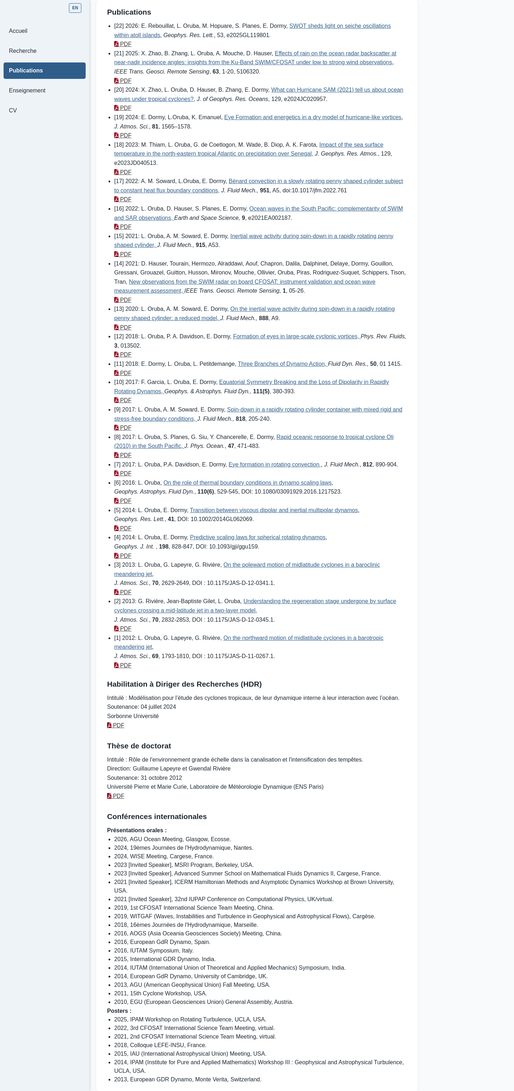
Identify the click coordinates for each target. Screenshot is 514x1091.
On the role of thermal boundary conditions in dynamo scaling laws (247, 483)
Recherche (22, 51)
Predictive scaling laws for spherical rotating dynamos (258, 537)
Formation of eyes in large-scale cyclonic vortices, (297, 336)
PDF (122, 44)
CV (13, 110)
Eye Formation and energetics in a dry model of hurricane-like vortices (312, 117)
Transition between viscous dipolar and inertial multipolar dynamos (274, 510)
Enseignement (27, 90)
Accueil (18, 31)
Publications (26, 70)
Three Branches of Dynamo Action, (283, 364)
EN (75, 7)
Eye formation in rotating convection (274, 464)
